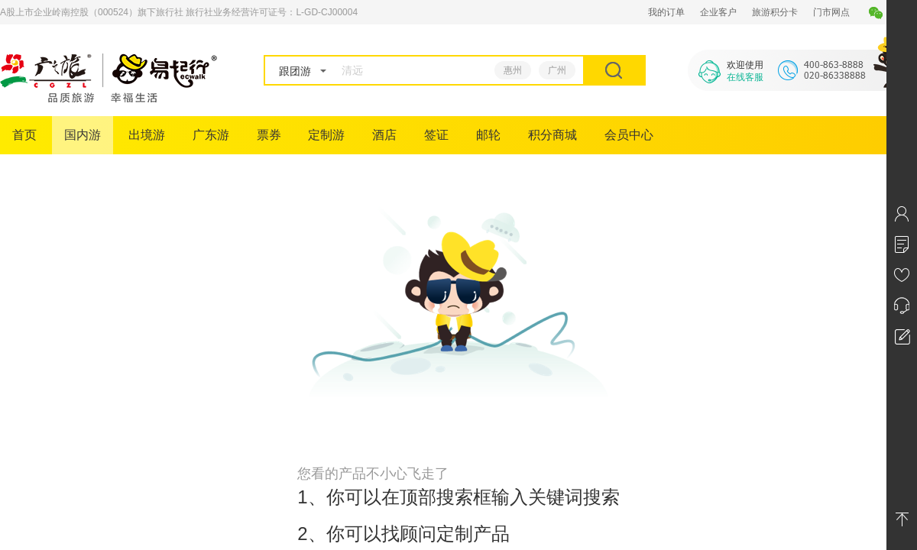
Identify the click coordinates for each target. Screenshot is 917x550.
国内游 (82, 134)
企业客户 (718, 12)
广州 (557, 70)
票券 (269, 134)
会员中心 (628, 134)
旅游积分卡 (775, 12)
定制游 (326, 134)
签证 (436, 134)
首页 (24, 134)
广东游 (211, 134)
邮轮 (488, 134)
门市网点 (831, 12)
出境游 (146, 134)
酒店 (384, 134)
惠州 (513, 70)
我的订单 (666, 12)
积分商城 (552, 134)
